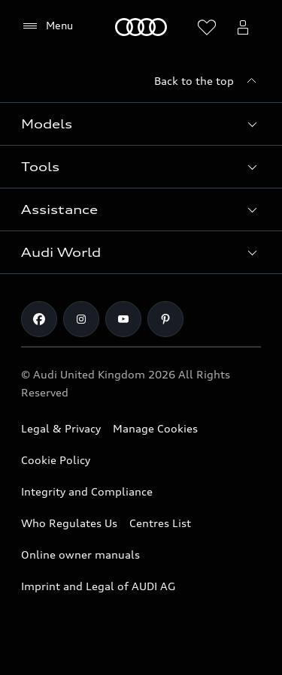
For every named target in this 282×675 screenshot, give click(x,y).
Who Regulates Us (69, 523)
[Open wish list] (207, 27)
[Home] (141, 27)
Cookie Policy (55, 460)
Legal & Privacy (61, 428)
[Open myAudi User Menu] (243, 27)
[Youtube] (123, 319)
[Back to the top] (207, 81)
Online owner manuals (80, 554)
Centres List (160, 523)
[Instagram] (81, 319)
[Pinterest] (165, 319)
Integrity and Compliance (87, 491)
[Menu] (47, 26)
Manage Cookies (155, 428)
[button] (141, 124)
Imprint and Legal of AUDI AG (98, 586)
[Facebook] (39, 319)
